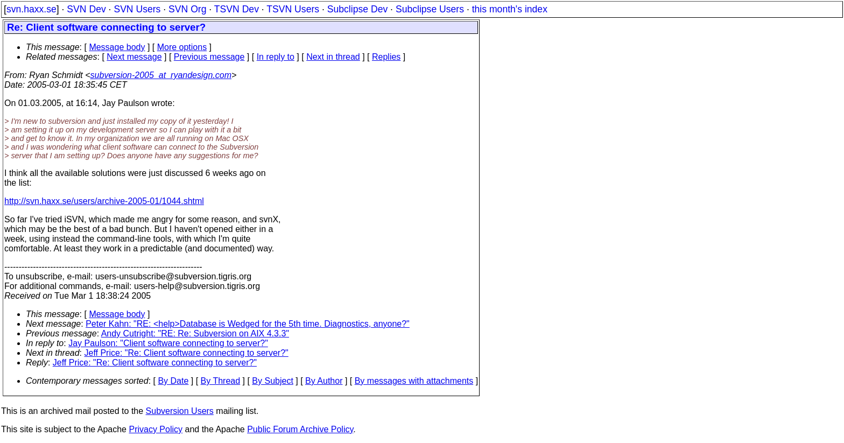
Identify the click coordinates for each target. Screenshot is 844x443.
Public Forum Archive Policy (300, 429)
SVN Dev (86, 9)
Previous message (209, 56)
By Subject (272, 380)
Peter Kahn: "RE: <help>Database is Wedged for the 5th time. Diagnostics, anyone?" (248, 323)
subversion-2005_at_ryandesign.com (160, 75)
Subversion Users (180, 411)
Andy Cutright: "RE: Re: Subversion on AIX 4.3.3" (195, 333)
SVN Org (187, 9)
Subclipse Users (430, 9)
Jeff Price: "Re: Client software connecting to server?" (187, 352)
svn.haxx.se (31, 9)
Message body (117, 47)
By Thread (221, 380)
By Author (323, 380)
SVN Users (137, 9)
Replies (386, 56)
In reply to (275, 56)
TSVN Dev (236, 9)
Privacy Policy (155, 429)
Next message (134, 56)
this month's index (509, 9)
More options (182, 47)
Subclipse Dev (357, 9)
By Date (173, 380)
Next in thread (333, 56)
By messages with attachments (414, 380)
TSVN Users (292, 9)
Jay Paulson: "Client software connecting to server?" (168, 343)
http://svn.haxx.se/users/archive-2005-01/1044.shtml (104, 201)
